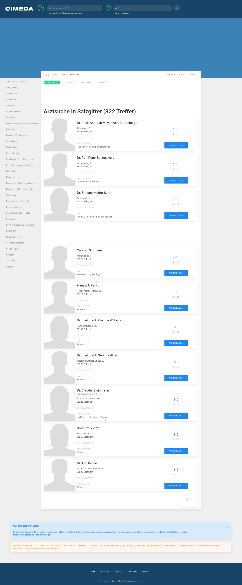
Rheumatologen (13, 237)
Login (192, 74)
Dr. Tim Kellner (87, 463)
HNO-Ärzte (11, 129)
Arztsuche (74, 74)
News (54, 74)
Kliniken (70, 82)
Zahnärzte (10, 261)
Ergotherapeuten (13, 111)
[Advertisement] (121, 46)
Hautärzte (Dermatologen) (17, 135)
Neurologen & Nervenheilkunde (19, 189)
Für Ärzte (171, 74)
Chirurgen (10, 105)
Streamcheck (129, 581)
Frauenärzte (11, 117)
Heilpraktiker (11, 141)
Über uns (133, 572)
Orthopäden (11, 195)
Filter (103, 82)
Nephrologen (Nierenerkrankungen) (21, 183)
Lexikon (63, 74)
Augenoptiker (11, 93)
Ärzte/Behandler (51, 82)
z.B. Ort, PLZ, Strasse (122, 13)
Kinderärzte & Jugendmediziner (19, 165)
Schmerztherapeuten (15, 243)
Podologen (10, 219)
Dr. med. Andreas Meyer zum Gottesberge (107, 123)
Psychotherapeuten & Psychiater (20, 225)
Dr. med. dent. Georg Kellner (97, 355)
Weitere (9, 267)
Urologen (10, 255)
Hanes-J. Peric (87, 285)
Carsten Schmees (89, 250)
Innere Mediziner (13, 153)
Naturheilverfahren (14, 177)
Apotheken (86, 82)
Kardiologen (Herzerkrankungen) (20, 159)
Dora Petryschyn (89, 428)
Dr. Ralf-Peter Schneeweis (95, 158)
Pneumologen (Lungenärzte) (18, 213)
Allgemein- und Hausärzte (17, 81)
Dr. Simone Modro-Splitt (94, 193)
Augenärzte (11, 99)
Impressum (104, 572)
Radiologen (11, 231)
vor (188, 499)
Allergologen (11, 87)
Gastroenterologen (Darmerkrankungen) (23, 123)
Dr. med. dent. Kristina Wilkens (99, 320)
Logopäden (11, 171)
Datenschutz (119, 572)
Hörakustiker (11, 147)
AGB (93, 572)
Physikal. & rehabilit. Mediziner (19, 201)
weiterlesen (176, 145)
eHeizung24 (115, 581)
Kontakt (183, 74)
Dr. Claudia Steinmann (93, 390)
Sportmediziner (12, 249)
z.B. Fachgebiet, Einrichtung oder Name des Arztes (65, 13)
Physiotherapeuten (14, 207)
